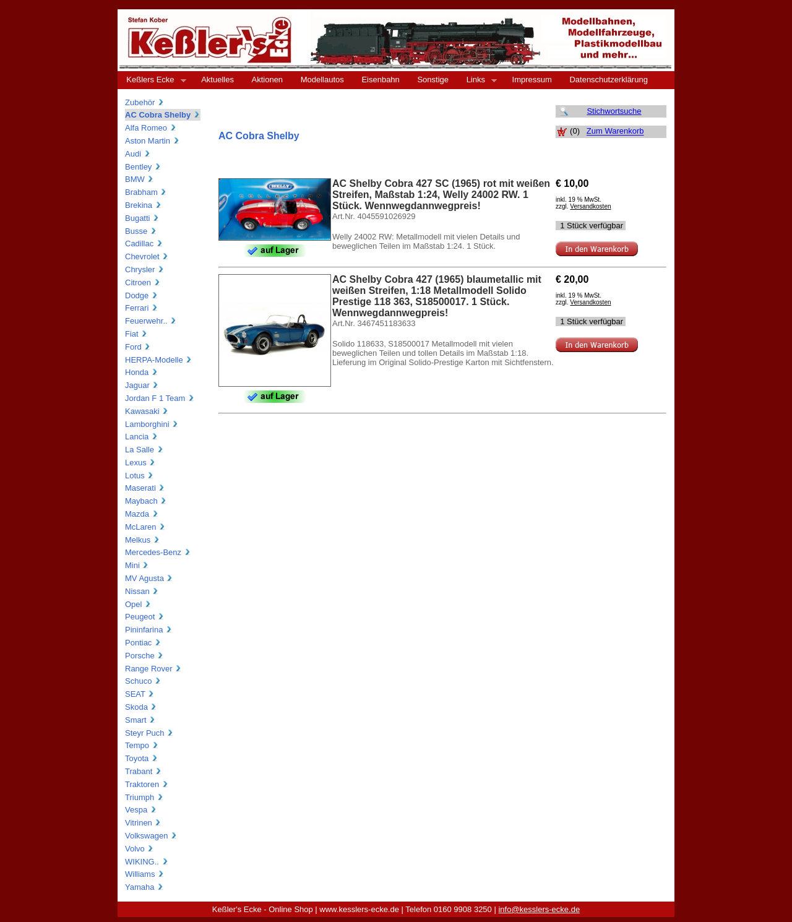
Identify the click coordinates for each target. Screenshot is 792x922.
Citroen (143, 282)
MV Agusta (149, 578)
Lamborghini (152, 424)
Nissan (142, 591)
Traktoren (147, 784)
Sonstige (433, 79)
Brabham (146, 192)
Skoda (141, 707)
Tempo (142, 745)
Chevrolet (147, 256)
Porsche (144, 655)
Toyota (141, 758)
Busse (141, 231)
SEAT (140, 694)
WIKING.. (147, 861)
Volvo (139, 848)
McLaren (145, 527)
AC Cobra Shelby (162, 114)
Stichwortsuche (614, 111)
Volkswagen (151, 835)
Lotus (139, 475)
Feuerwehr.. (151, 320)
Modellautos (322, 79)
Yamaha (144, 887)
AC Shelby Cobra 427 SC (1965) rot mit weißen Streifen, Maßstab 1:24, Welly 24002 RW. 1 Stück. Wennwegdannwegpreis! (441, 194)
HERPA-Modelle (158, 359)
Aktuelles (217, 79)
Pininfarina (149, 629)
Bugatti (142, 218)
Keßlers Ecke (152, 80)
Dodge (141, 295)
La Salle (144, 449)
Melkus (142, 540)
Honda (141, 372)
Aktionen (267, 79)
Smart (140, 720)
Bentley (143, 166)
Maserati (145, 488)
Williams (145, 874)
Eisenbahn (380, 79)
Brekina (143, 205)
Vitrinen (143, 822)
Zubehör (145, 102)
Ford (138, 346)
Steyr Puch (149, 733)
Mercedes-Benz (158, 552)
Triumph (144, 797)
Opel (138, 604)
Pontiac (143, 642)
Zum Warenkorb (615, 131)
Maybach (146, 501)
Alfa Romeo (151, 127)
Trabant (143, 771)
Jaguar (142, 385)
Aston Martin (152, 140)
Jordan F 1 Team (160, 398)
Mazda (142, 514)
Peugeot (145, 616)
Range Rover (153, 668)
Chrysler (145, 269)
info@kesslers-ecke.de (539, 909)
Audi (138, 153)
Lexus (140, 462)
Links (477, 80)
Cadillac (144, 243)
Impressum (532, 79)
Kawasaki (147, 411)
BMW (139, 179)
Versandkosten (590, 206)
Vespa (141, 809)
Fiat (136, 333)
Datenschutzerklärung (608, 79)
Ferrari (141, 307)
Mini (137, 565)
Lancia (141, 436)
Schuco (143, 681)
